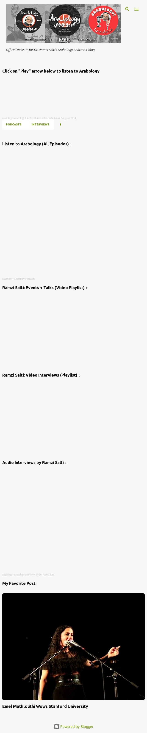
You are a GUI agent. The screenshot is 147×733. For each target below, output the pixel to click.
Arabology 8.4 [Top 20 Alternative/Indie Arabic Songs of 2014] (45, 118)
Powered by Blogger (73, 727)
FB (117, 124)
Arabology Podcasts (24, 279)
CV (85, 124)
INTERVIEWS (40, 124)
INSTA (101, 124)
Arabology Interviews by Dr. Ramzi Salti (34, 574)
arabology (7, 118)
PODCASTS (13, 124)
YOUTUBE (66, 124)
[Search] (127, 9)
